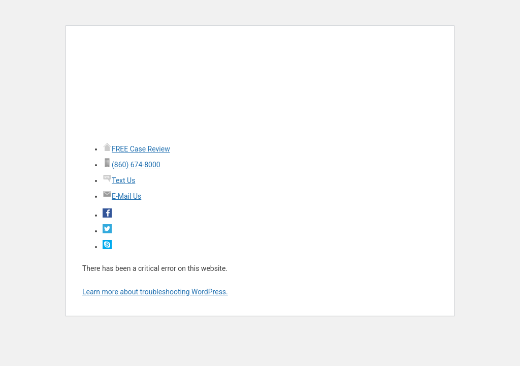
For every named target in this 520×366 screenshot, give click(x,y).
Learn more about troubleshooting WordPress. (155, 292)
